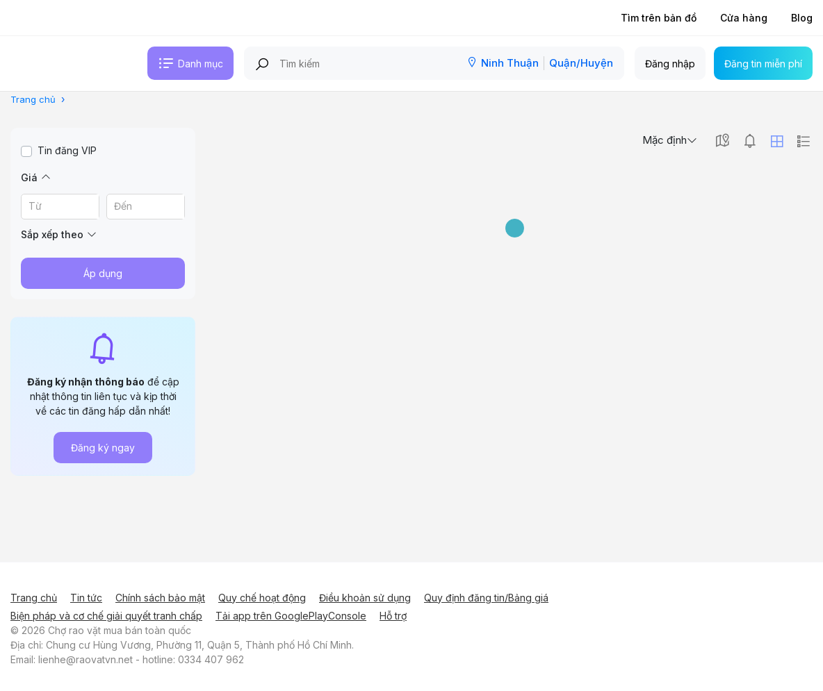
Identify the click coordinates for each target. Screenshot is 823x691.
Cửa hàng (743, 18)
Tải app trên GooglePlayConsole (290, 616)
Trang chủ (33, 597)
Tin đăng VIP (67, 150)
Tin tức (86, 597)
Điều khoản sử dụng (365, 597)
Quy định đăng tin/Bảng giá (486, 597)
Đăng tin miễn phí (763, 63)
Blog (802, 18)
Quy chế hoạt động (262, 597)
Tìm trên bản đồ (658, 18)
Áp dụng (102, 273)
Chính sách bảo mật (160, 597)
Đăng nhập (670, 63)
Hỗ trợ (393, 616)
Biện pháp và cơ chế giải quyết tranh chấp (106, 616)
